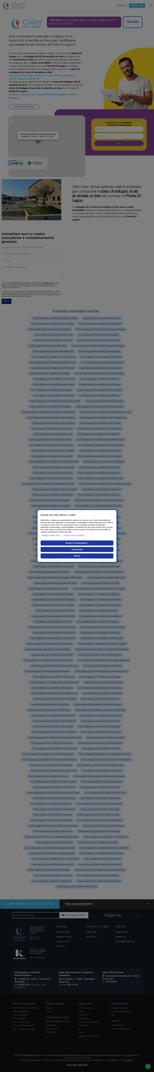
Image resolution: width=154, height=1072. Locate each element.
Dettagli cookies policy (50, 535)
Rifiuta (77, 556)
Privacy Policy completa (74, 535)
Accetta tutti (77, 549)
